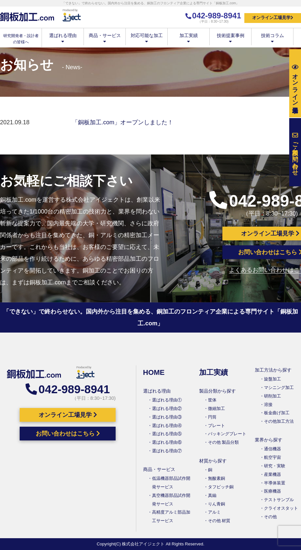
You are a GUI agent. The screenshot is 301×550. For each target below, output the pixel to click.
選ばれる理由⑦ (167, 450)
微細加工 (216, 408)
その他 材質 (219, 520)
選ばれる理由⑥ (167, 442)
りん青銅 (216, 503)
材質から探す (213, 460)
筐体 (212, 399)
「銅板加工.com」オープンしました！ (122, 122)
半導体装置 (274, 482)
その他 (270, 516)
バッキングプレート (227, 433)
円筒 (212, 417)
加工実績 (188, 38)
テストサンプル (279, 499)
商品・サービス (104, 38)
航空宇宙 (272, 457)
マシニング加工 (279, 387)
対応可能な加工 (146, 38)
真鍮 (212, 495)
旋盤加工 (272, 379)
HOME (154, 372)
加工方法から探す (273, 370)
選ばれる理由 (63, 38)
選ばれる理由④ (167, 425)
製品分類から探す (217, 391)
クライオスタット (281, 508)
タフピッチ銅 (221, 486)
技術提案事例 (230, 38)
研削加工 (272, 396)
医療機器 (272, 491)
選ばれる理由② (167, 408)
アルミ (214, 512)
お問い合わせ (295, 152)
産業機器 (272, 474)
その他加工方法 (279, 421)
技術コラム (272, 38)
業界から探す (268, 439)
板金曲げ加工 (277, 412)
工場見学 (295, 83)
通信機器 (272, 448)
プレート (216, 425)
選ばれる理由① (167, 399)
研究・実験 (274, 465)
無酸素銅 (216, 478)
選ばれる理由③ (167, 417)
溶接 (268, 404)
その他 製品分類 (223, 442)
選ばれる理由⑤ (167, 433)
